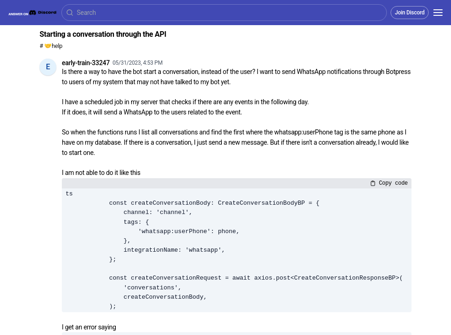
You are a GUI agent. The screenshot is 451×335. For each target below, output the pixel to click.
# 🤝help (51, 45)
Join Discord (409, 12)
